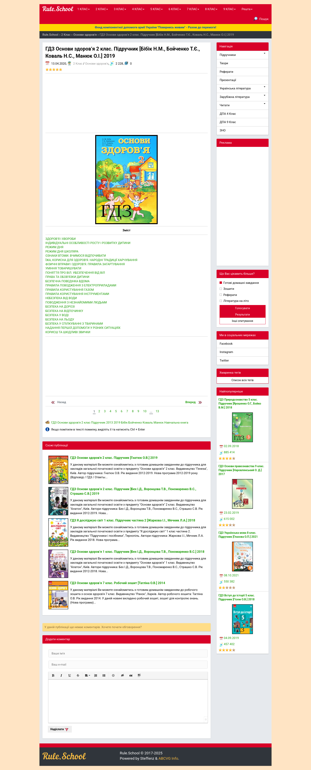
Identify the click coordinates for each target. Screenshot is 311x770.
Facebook (226, 343)
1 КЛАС (83, 9)
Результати (242, 314)
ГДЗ (54, 422)
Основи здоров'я (96, 63)
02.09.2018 (229, 446)
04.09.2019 (229, 638)
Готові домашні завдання (241, 283)
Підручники (243, 55)
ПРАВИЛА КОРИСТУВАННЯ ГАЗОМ (69, 290)
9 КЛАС (229, 9)
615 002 (227, 519)
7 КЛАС (193, 9)
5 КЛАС (156, 9)
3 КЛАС (120, 9)
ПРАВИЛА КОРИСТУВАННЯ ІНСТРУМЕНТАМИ (77, 294)
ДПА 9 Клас (228, 122)
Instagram (226, 352)
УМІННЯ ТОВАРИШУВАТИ (63, 268)
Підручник (98, 422)
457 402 (227, 644)
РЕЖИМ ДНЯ (54, 247)
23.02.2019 (229, 513)
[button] (53, 675)
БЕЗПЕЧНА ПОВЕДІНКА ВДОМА (67, 281)
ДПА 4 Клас (228, 114)
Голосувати (242, 308)
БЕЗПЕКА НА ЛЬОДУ (59, 319)
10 (144, 411)
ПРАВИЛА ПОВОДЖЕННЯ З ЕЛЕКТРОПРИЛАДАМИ (80, 285)
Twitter (224, 360)
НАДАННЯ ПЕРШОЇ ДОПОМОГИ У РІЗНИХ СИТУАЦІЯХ (82, 328)
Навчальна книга (176, 422)
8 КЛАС (211, 9)
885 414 (227, 452)
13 (157, 411)
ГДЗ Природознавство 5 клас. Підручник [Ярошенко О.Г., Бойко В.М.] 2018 (240, 403)
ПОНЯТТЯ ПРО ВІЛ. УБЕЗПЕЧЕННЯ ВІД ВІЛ (75, 273)
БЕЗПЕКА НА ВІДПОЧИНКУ (64, 311)
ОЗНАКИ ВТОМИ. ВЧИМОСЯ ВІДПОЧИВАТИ (75, 255)
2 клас (86, 422)
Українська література (243, 88)
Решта (247, 9)
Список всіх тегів (242, 380)
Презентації (228, 80)
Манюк (158, 422)
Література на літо (236, 301)
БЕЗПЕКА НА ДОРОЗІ (60, 306)
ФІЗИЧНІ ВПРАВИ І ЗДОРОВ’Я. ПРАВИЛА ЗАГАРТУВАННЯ (85, 264)
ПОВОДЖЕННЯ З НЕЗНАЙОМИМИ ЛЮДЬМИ (76, 302)
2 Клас (77, 63)
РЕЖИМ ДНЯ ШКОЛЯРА (61, 251)
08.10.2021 (229, 575)
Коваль (148, 422)
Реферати (226, 72)
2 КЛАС (102, 9)
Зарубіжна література (243, 97)
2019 (117, 422)
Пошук (261, 19)
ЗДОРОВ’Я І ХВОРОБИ (60, 239)
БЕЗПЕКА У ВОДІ (57, 315)
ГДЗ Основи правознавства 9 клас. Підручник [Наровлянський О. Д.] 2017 (241, 470)
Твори (224, 63)
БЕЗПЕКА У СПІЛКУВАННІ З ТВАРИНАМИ (74, 323)
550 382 (227, 581)
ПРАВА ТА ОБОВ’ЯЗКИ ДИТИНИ (67, 277)
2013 (109, 422)
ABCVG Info (168, 758)
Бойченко (135, 422)
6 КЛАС (175, 9)
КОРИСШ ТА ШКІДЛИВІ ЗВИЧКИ (67, 332)
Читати (243, 105)
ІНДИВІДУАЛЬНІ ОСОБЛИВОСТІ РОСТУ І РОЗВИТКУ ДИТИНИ (87, 243)
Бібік (124, 422)
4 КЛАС (138, 9)
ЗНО (223, 130)
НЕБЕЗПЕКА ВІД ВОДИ (61, 298)
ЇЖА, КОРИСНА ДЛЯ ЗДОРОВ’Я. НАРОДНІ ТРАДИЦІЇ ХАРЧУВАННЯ (91, 260)
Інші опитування (242, 320)
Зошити (228, 289)
